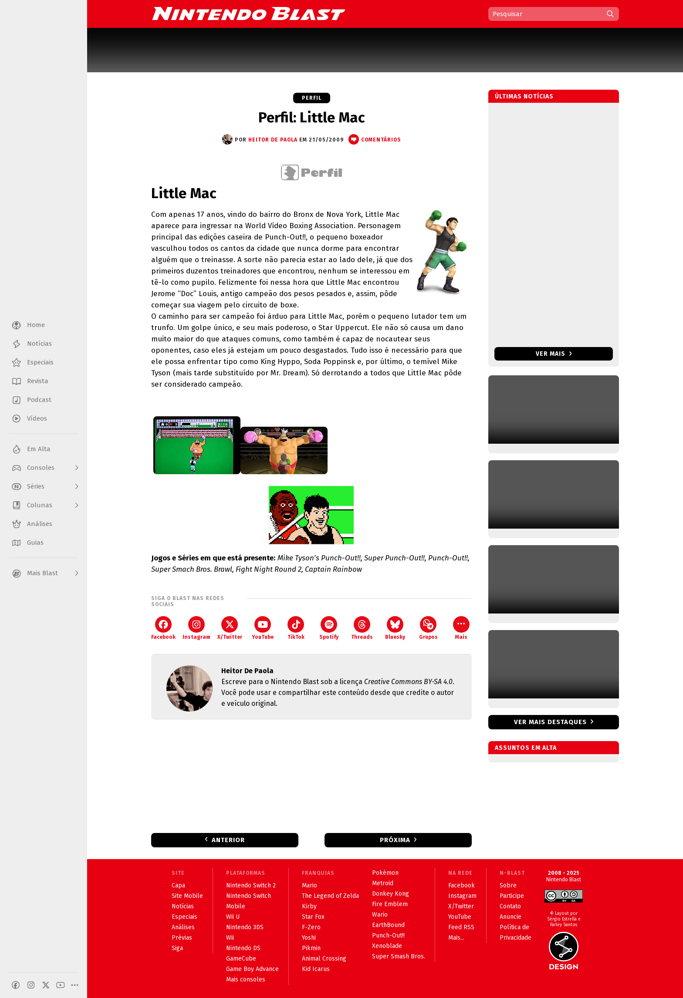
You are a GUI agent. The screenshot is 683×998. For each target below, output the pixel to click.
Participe (512, 896)
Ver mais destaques (550, 722)
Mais (461, 628)
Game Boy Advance (252, 969)
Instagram (196, 628)
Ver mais (554, 353)
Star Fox (313, 916)
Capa (178, 885)
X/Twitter (229, 628)
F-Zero (311, 927)
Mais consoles (245, 979)
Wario (380, 914)
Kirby (309, 906)
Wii (230, 937)
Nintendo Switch (248, 896)
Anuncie (510, 916)
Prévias (182, 937)
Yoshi (309, 937)
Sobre (508, 885)
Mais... (456, 937)
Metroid (382, 883)
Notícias (183, 906)
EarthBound (388, 925)
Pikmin (311, 948)
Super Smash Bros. (398, 956)
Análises (183, 927)
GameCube (241, 958)
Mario (309, 885)
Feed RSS (461, 927)
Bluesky (395, 628)
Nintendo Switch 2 (251, 885)
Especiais (184, 916)
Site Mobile (187, 896)
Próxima (395, 840)
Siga (177, 948)
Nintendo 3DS (245, 927)
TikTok (295, 628)
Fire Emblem (390, 904)
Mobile (235, 906)
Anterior (228, 840)
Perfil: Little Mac (311, 117)
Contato (510, 906)
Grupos (428, 628)
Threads (362, 628)
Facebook (163, 628)
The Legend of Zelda (330, 896)
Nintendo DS (243, 948)
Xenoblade (387, 946)
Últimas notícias (524, 96)
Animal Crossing (324, 958)
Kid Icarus (316, 969)
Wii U (233, 916)
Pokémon (385, 873)
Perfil (311, 98)
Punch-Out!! (388, 935)
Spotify (328, 628)
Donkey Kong (390, 893)
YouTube (263, 628)
